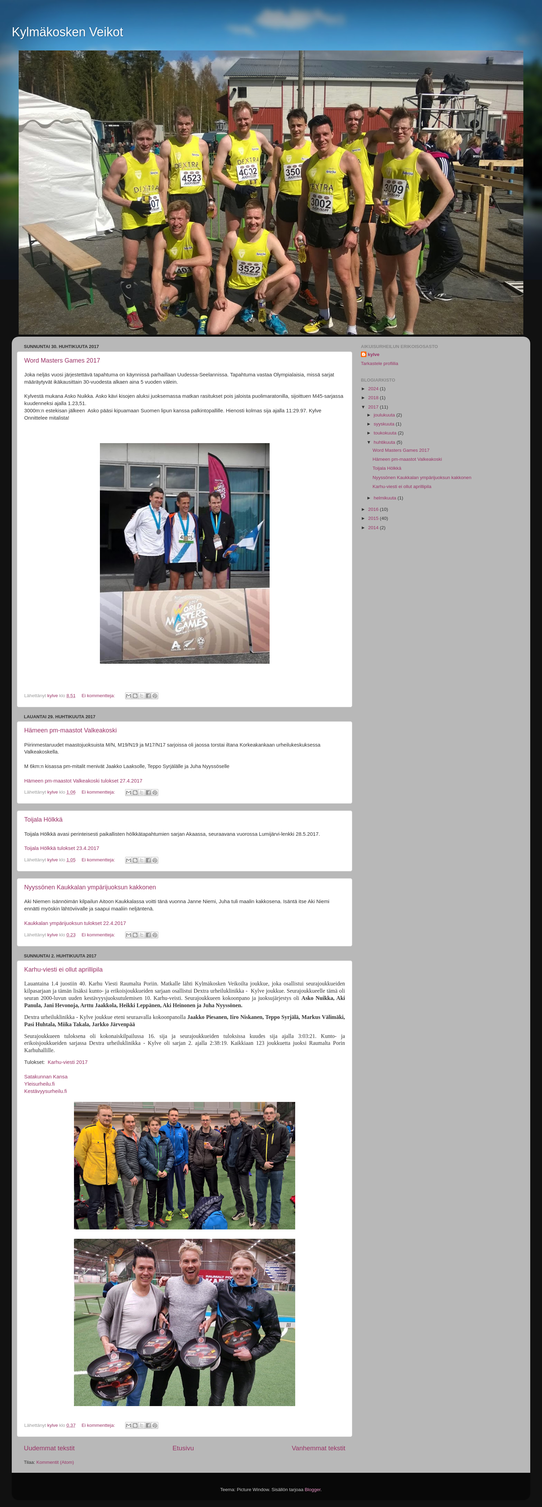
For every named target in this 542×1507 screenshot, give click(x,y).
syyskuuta (385, 424)
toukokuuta (386, 433)
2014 (374, 527)
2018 (374, 397)
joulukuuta (385, 415)
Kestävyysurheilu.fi (45, 1091)
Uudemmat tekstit (49, 1448)
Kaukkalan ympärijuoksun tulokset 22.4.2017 (75, 923)
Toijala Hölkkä (43, 819)
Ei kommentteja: (99, 695)
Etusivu (183, 1448)
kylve (374, 354)
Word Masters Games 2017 (62, 360)
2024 (374, 388)
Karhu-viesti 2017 (67, 1062)
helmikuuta (386, 497)
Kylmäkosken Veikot (67, 32)
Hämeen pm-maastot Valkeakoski (70, 730)
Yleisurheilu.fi (39, 1084)
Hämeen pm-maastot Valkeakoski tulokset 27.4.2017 (83, 781)
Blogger (313, 1489)
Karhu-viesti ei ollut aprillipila (63, 969)
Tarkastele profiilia (379, 363)
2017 (374, 407)
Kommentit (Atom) (55, 1462)
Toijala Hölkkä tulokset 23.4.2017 (61, 848)
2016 (374, 509)
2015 (374, 518)
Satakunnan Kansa (45, 1076)
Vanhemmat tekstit (318, 1448)
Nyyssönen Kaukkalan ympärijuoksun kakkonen (90, 887)
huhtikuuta (385, 442)
